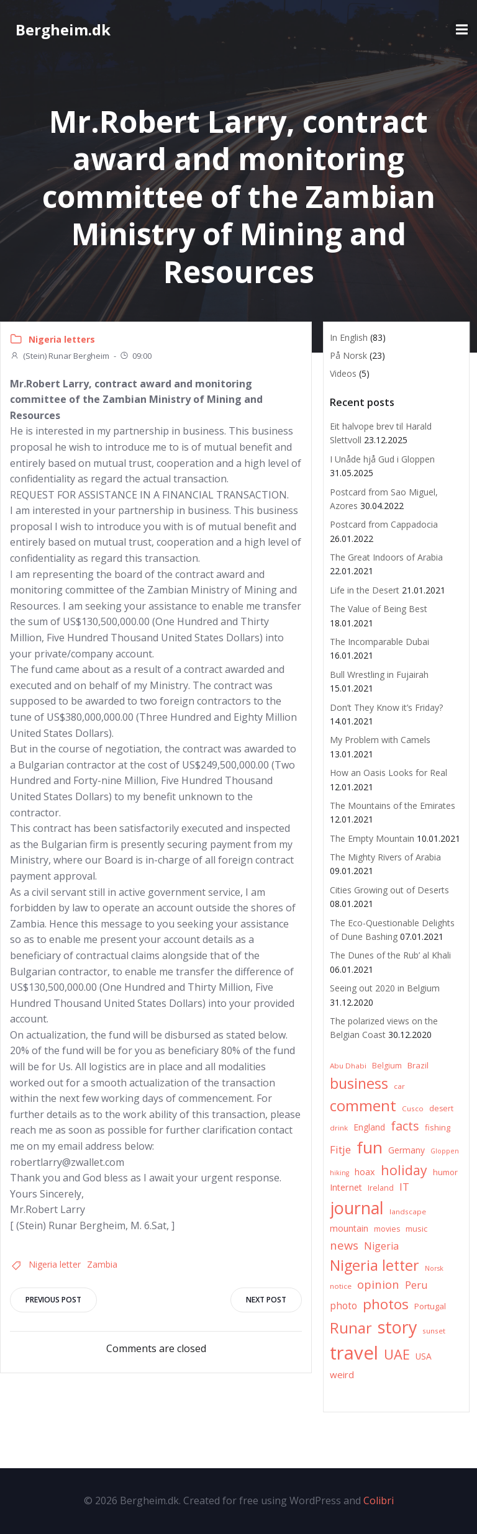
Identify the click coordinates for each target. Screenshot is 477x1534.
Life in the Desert (364, 590)
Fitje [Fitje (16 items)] (340, 1149)
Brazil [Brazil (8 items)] (418, 1065)
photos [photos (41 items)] (386, 1304)
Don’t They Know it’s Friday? (386, 707)
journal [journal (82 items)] (357, 1207)
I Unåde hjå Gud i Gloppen (382, 459)
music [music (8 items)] (416, 1228)
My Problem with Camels (380, 740)
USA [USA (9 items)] (424, 1356)
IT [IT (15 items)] (404, 1187)
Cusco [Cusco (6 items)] (413, 1108)
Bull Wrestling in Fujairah (379, 674)
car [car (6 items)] (399, 1086)
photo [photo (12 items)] (343, 1305)
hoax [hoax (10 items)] (365, 1172)
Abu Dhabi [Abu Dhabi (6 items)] (348, 1065)
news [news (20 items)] (344, 1245)
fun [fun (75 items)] (370, 1147)
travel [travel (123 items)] (354, 1352)
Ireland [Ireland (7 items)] (381, 1188)
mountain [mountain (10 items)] (349, 1228)
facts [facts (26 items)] (405, 1125)
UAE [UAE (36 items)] (397, 1354)
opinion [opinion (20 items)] (378, 1284)
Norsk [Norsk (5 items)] (434, 1268)
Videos (343, 373)
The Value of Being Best (378, 609)
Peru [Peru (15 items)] (416, 1285)
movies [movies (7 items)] (387, 1229)
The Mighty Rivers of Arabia (385, 857)
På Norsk (348, 355)
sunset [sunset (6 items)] (433, 1330)
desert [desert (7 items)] (441, 1108)
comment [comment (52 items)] (363, 1105)
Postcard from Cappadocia (384, 524)
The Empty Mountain (372, 838)
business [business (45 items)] (359, 1083)
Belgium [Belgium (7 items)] (387, 1065)
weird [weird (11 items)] (342, 1374)
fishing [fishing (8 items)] (437, 1127)
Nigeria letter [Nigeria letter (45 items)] (374, 1265)
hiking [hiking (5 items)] (339, 1172)
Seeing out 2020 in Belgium (385, 988)
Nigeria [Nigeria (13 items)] (381, 1246)
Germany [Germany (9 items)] (406, 1150)
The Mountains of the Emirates (392, 805)
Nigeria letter (55, 1264)
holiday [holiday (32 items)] (404, 1170)
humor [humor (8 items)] (445, 1172)
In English (349, 337)
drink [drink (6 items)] (339, 1127)
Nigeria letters (62, 339)
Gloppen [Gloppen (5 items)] (444, 1151)
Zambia (102, 1264)
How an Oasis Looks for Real (388, 772)
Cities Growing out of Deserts (389, 890)
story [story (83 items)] (397, 1326)
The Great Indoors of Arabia (386, 557)
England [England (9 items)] (369, 1127)
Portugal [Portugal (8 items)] (430, 1306)
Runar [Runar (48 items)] (351, 1328)
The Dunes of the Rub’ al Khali (390, 955)
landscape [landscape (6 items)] (407, 1211)
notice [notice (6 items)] (341, 1286)
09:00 (135, 355)
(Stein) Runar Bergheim (59, 355)
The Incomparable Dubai (379, 641)
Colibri (378, 1500)
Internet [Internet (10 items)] (346, 1187)
